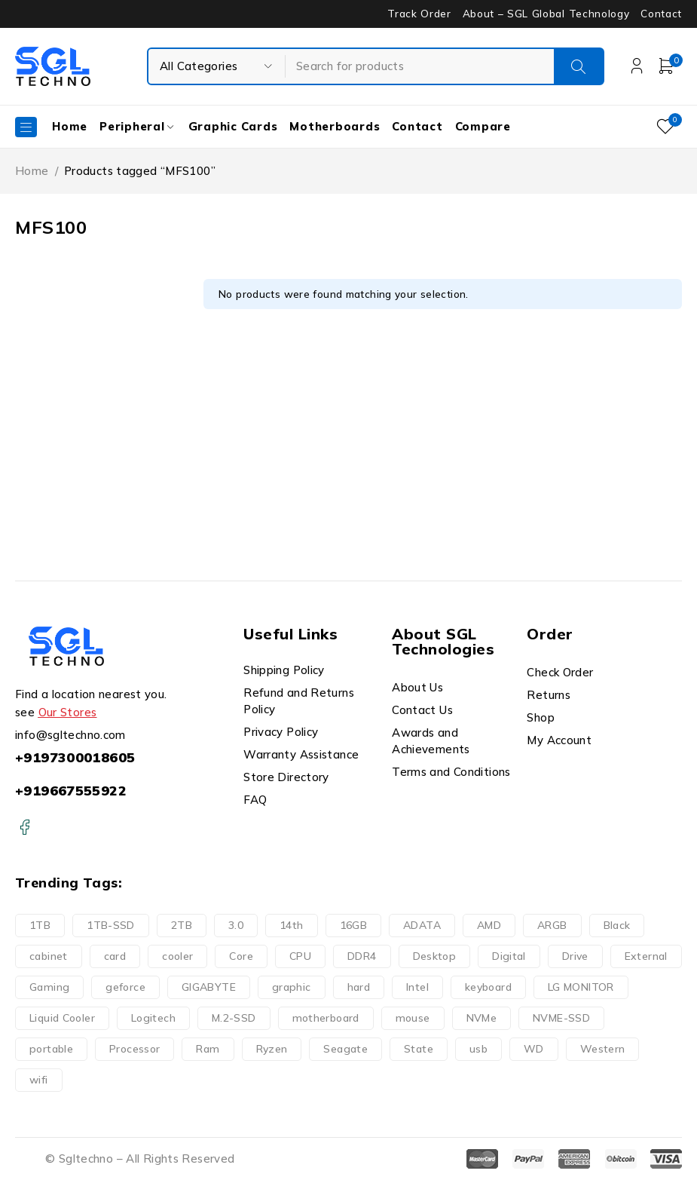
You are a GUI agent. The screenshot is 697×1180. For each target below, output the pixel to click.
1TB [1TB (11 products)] (39, 925)
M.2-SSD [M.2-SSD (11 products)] (234, 1018)
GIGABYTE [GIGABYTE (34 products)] (209, 987)
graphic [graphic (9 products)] (291, 987)
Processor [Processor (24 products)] (134, 1049)
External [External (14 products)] (646, 956)
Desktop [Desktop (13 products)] (435, 956)
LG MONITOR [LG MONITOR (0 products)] (581, 987)
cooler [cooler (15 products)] (177, 956)
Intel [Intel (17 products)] (417, 987)
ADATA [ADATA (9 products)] (422, 925)
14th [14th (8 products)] (292, 925)
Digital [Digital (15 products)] (509, 956)
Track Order (419, 14)
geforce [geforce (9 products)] (125, 987)
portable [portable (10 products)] (51, 1049)
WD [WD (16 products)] (534, 1049)
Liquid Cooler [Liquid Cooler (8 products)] (62, 1018)
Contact (661, 14)
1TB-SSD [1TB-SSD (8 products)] (111, 925)
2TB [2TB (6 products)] (181, 925)
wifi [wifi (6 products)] (38, 1080)
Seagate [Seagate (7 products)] (345, 1049)
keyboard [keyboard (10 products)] (488, 987)
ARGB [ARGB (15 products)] (552, 925)
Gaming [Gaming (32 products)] (49, 987)
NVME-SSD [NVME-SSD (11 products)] (561, 1018)
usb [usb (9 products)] (478, 1049)
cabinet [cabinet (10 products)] (48, 956)
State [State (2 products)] (418, 1049)
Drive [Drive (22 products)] (575, 956)
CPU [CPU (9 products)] (300, 956)
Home (32, 171)
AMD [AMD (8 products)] (489, 925)
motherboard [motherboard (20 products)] (325, 1018)
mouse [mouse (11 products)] (413, 1018)
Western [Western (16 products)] (602, 1049)
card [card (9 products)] (115, 956)
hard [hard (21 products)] (359, 987)
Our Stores (67, 712)
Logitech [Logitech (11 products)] (153, 1018)
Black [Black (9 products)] (617, 925)
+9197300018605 (75, 757)
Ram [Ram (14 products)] (207, 1049)
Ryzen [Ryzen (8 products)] (272, 1049)
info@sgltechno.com (70, 735)
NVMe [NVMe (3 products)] (481, 1018)
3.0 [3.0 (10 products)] (235, 925)
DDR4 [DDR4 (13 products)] (362, 956)
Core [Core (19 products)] (241, 956)
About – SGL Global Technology (546, 14)
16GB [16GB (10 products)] (354, 925)
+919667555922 (71, 790)
